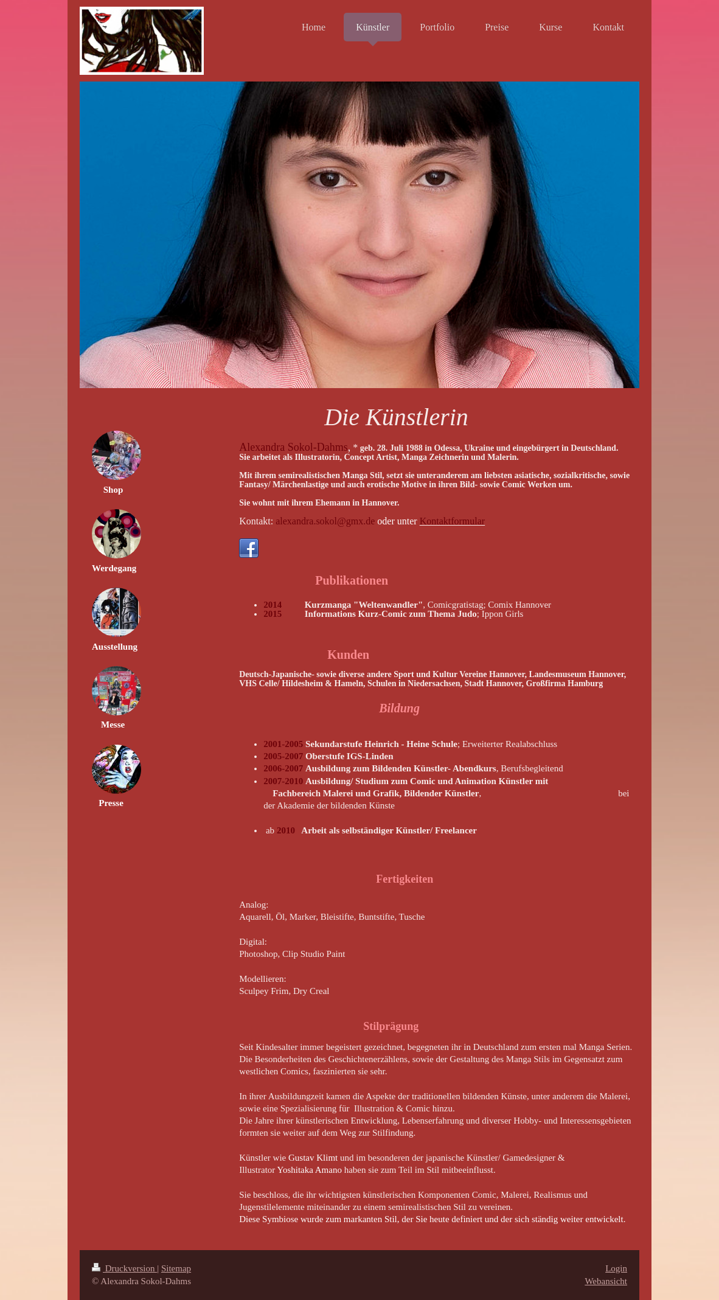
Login (616, 1268)
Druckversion (124, 1268)
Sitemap (176, 1268)
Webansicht (606, 1281)
